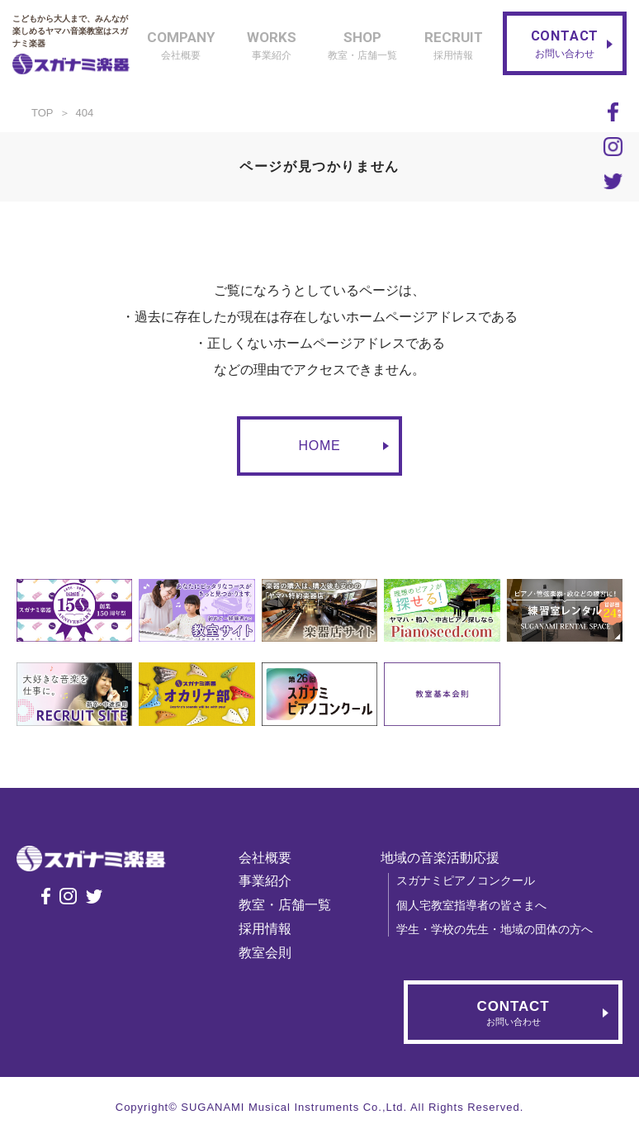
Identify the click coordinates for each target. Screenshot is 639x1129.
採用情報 (270, 929)
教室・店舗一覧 (290, 905)
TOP (42, 113)
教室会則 (270, 953)
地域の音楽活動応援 (445, 858)
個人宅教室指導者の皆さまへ (476, 905)
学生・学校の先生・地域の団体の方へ (499, 929)
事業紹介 (270, 881)
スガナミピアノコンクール (470, 880)
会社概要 (270, 858)
